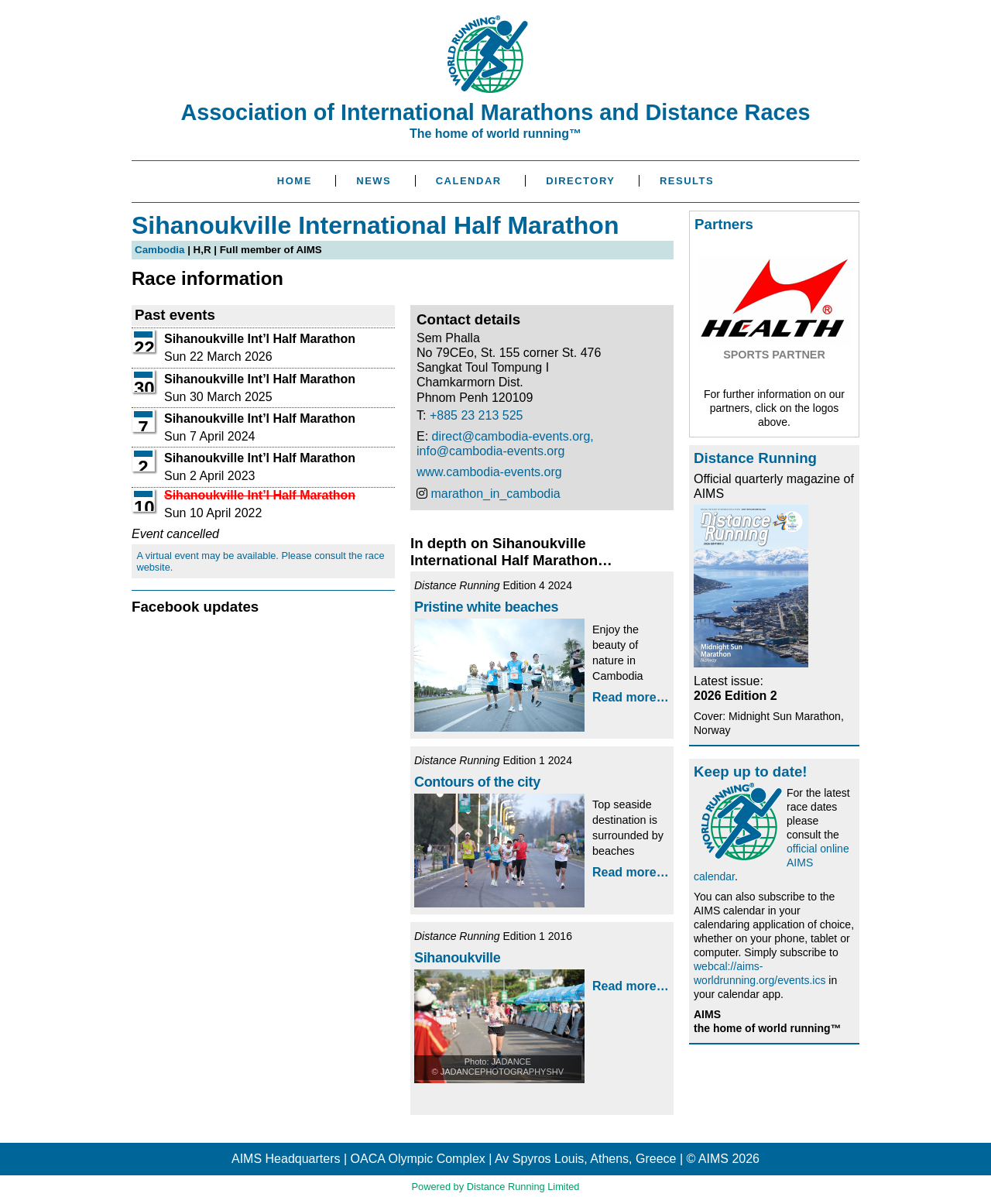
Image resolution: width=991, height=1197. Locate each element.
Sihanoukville (457, 957)
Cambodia (159, 250)
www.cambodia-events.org (489, 471)
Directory (580, 181)
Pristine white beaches (486, 607)
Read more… (630, 697)
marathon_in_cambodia (495, 493)
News (373, 181)
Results (687, 181)
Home (294, 181)
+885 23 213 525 (476, 415)
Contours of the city (477, 782)
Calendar (469, 181)
